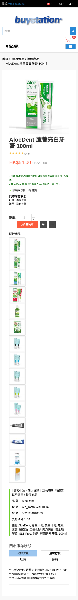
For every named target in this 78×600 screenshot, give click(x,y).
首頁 (5, 59)
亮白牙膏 (37, 525)
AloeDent (28, 501)
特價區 (59, 490)
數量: (12, 217)
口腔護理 (47, 490)
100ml (63, 533)
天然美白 (48, 529)
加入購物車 (27, 224)
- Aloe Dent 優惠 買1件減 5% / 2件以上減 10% (34, 184)
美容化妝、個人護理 (26, 490)
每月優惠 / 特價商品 (25, 59)
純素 (36, 533)
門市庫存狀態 (17, 196)
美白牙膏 (50, 525)
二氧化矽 (35, 529)
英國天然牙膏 (48, 533)
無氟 (61, 525)
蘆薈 (15, 529)
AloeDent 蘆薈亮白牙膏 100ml (26, 63)
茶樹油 (23, 529)
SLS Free (25, 533)
